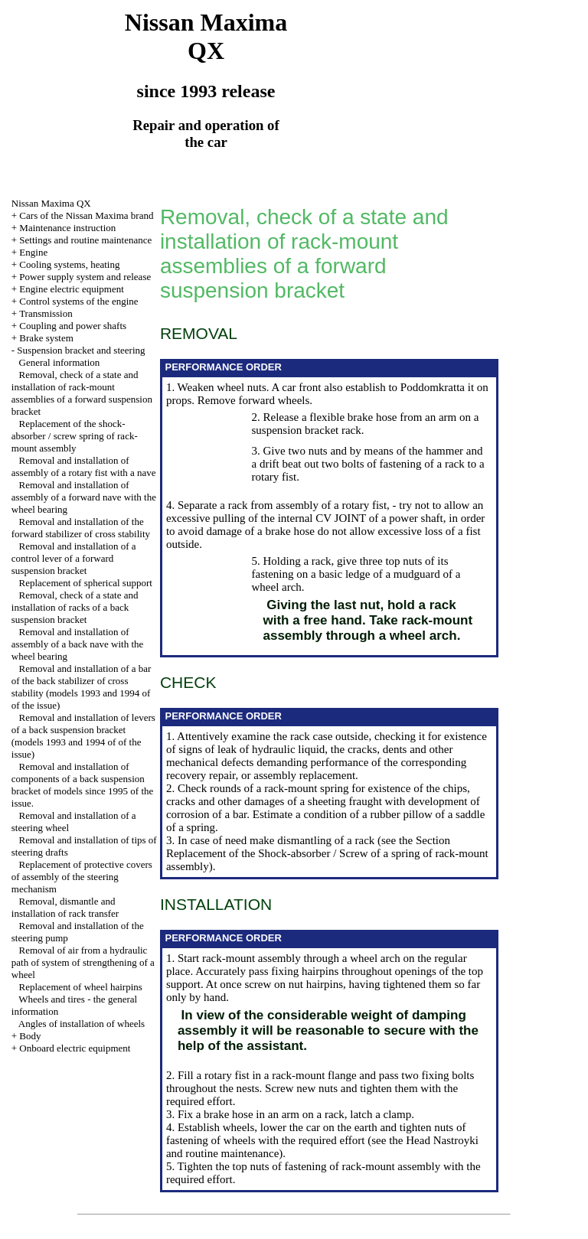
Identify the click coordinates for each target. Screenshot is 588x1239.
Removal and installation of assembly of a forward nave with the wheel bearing (83, 497)
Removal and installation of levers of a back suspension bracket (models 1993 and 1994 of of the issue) (83, 736)
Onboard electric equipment (74, 1048)
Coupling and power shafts (72, 325)
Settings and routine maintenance (85, 240)
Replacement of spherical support (85, 583)
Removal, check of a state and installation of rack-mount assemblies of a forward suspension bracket (81, 393)
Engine (33, 252)
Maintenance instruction (67, 227)
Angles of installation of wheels (81, 1023)
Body (30, 1036)
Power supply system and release (85, 276)
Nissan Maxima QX (51, 203)
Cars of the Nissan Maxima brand (86, 215)
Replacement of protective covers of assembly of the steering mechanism (81, 877)
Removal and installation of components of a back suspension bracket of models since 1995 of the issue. (82, 785)
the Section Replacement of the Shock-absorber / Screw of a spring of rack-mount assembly (327, 853)
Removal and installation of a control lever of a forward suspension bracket (73, 558)
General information (59, 362)
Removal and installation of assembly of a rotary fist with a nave (83, 466)
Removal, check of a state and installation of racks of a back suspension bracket (75, 607)
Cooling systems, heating (69, 264)
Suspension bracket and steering (81, 350)
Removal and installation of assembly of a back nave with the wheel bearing (77, 644)
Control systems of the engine (78, 301)
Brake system (46, 338)
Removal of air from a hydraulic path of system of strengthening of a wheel (83, 962)
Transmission (46, 313)
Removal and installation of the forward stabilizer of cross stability (80, 528)
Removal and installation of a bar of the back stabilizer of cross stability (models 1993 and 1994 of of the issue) (81, 687)
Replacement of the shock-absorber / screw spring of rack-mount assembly (74, 436)
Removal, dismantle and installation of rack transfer (65, 907)
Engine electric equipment (71, 289)
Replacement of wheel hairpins (80, 987)
